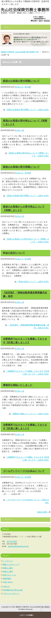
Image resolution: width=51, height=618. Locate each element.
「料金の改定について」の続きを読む (33, 281)
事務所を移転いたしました (17, 385)
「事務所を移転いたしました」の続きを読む (30, 414)
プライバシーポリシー (11, 593)
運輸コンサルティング (11, 564)
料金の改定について (14, 253)
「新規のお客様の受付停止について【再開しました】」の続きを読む (28, 154)
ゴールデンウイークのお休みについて (24, 471)
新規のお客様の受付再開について (21, 81)
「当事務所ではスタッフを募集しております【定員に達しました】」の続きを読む (27, 372)
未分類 (27, 87)
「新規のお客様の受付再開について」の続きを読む (27, 110)
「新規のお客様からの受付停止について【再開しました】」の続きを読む (27, 240)
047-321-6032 (12, 541)
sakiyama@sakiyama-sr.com (18, 546)
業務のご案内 (8, 568)
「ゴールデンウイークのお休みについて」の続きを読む (27, 501)
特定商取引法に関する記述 (13, 590)
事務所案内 (7, 578)
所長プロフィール (9, 575)
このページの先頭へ (26, 615)
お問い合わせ (8, 582)
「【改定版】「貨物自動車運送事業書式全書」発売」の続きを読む (28, 326)
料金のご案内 (8, 571)
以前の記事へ (42, 512)
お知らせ (19, 87)
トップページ (8, 561)
